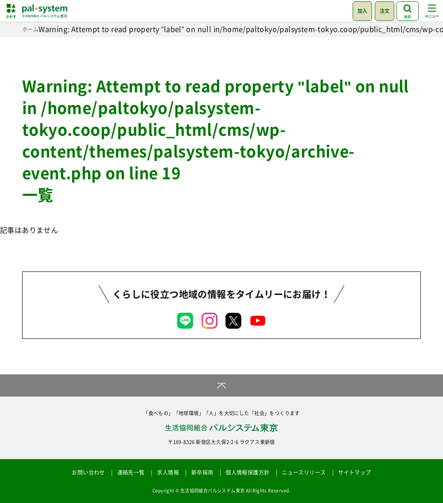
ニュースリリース (304, 472)
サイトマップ (354, 472)
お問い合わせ (88, 472)
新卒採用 (202, 472)
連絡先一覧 (131, 472)
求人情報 (168, 472)
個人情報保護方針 (247, 472)
